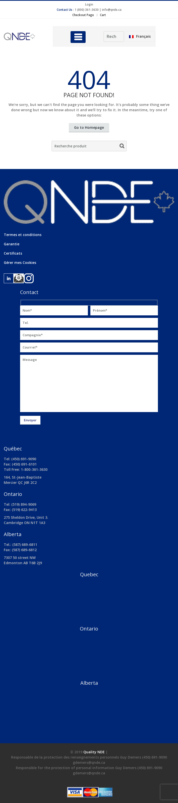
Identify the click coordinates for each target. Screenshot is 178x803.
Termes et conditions (22, 234)
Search (122, 146)
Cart (103, 15)
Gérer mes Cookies (20, 262)
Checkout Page (83, 15)
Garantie (11, 244)
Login (89, 4)
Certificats (13, 253)
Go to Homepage (89, 127)
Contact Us (64, 10)
